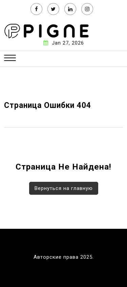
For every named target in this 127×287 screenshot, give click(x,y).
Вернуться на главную (64, 188)
